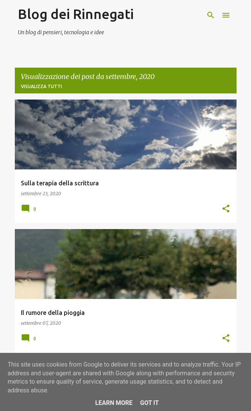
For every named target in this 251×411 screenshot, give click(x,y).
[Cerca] (210, 15)
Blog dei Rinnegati (76, 14)
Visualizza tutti (41, 86)
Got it (149, 402)
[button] (225, 209)
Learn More (114, 402)
